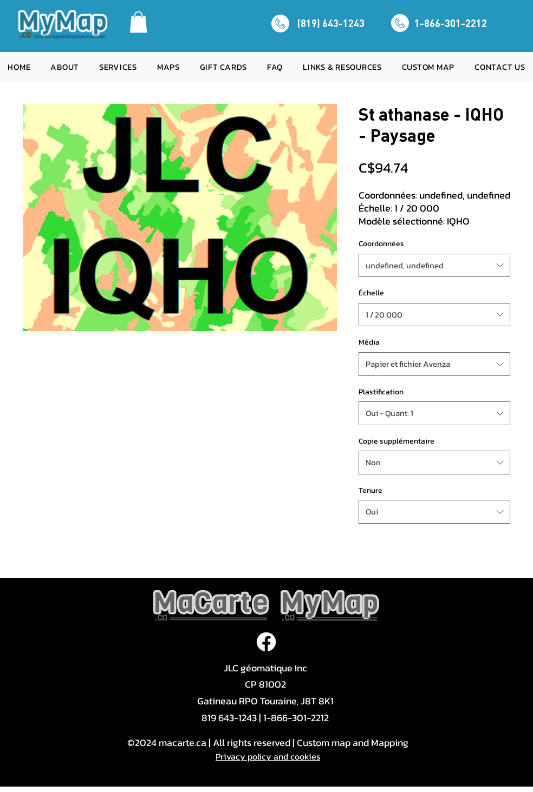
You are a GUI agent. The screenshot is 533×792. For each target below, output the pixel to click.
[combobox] (434, 266)
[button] (138, 21)
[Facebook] (266, 642)
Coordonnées (381, 243)
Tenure (370, 490)
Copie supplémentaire (396, 441)
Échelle (371, 293)
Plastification (381, 392)
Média (369, 342)
